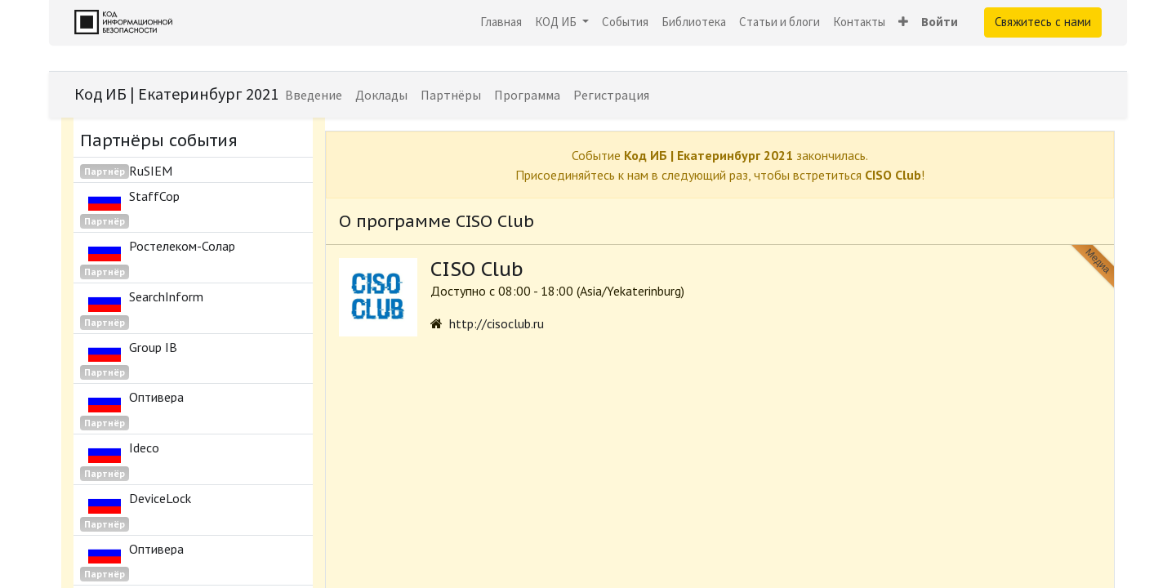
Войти (939, 21)
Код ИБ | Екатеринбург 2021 (176, 93)
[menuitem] (501, 22)
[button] (903, 22)
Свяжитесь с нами (1043, 21)
